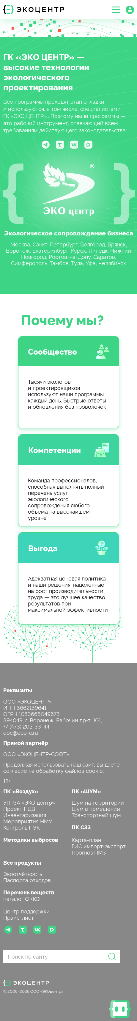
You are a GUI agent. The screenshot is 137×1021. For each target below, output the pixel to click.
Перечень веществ (28, 892)
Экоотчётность (22, 873)
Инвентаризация (24, 814)
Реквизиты (17, 690)
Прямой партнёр (25, 742)
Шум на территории (98, 802)
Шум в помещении (96, 808)
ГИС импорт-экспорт (99, 845)
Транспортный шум (96, 814)
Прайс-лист (18, 917)
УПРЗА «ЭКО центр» (29, 802)
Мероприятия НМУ (27, 821)
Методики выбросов (30, 839)
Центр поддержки (26, 911)
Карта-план (86, 839)
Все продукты (22, 862)
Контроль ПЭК (21, 827)
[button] (116, 10)
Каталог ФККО (21, 898)
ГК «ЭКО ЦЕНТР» (39, 56)
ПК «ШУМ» (86, 791)
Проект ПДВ (19, 808)
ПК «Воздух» (20, 791)
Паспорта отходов (27, 879)
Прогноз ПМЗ (89, 852)
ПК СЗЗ (81, 827)
